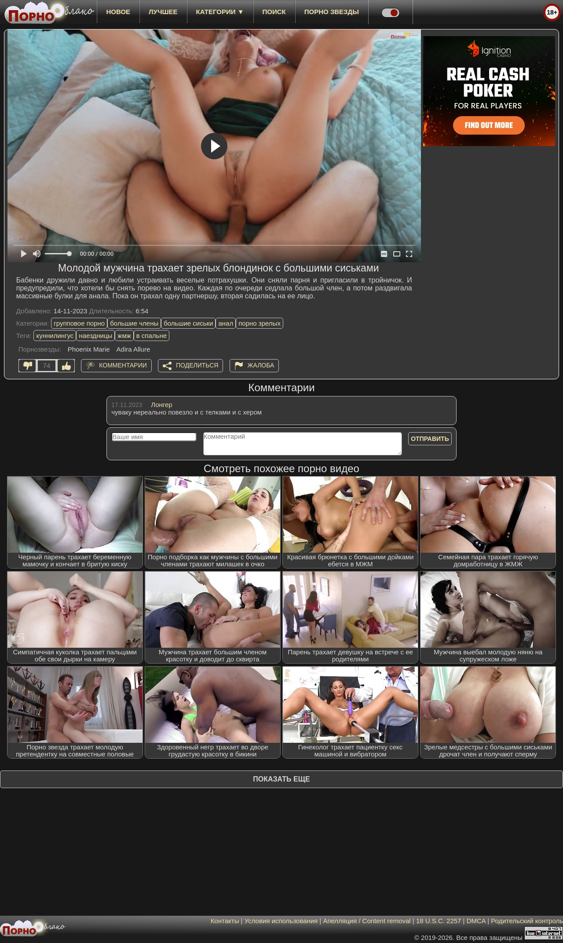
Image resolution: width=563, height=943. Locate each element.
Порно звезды (331, 11)
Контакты (225, 921)
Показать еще (281, 779)
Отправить (430, 438)
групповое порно (79, 323)
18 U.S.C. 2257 (438, 921)
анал (225, 323)
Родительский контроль (527, 921)
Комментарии (123, 365)
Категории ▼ (220, 11)
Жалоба (261, 365)
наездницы (95, 335)
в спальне (151, 335)
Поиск (274, 11)
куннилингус (54, 335)
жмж (124, 335)
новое (118, 11)
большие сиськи (188, 323)
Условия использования (281, 921)
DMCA (476, 921)
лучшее (163, 11)
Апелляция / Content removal (366, 921)
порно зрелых (259, 323)
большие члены (134, 323)
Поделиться (197, 365)
